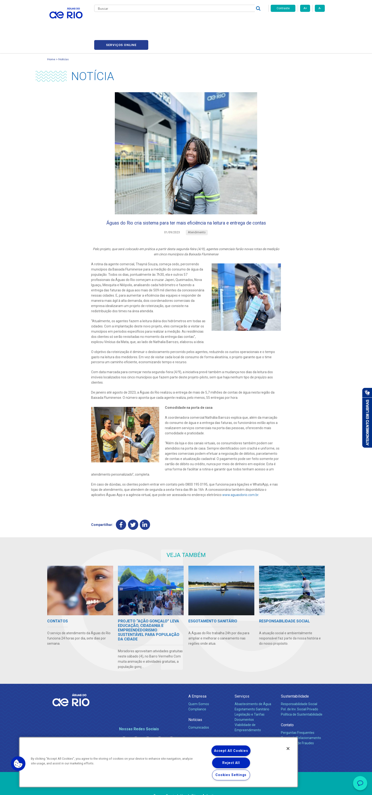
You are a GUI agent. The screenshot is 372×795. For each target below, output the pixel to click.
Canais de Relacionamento (301, 725)
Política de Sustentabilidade (301, 702)
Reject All (231, 763)
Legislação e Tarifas (250, 702)
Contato (287, 712)
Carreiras (191, 21)
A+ (305, 8)
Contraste (283, 8)
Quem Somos (198, 691)
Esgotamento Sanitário (252, 696)
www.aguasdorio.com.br (240, 482)
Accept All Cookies (231, 751)
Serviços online (297, 21)
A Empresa (197, 683)
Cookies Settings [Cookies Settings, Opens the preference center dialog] (230, 775)
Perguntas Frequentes (297, 720)
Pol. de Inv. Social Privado (299, 696)
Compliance (197, 696)
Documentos (244, 707)
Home (51, 37)
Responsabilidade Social (299, 691)
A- (319, 8)
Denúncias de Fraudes (297, 730)
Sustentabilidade (295, 683)
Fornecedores (214, 21)
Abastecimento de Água (253, 691)
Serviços (242, 683)
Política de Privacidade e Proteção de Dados (186, 788)
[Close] (288, 748)
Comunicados (198, 715)
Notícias (63, 37)
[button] (18, 763)
